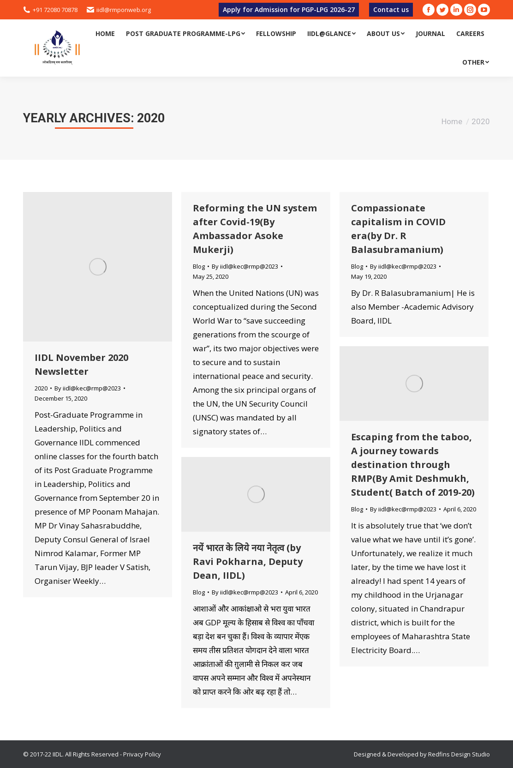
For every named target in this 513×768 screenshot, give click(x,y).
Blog (199, 266)
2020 (41, 388)
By (87, 388)
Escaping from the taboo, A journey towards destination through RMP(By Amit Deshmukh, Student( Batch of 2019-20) (413, 464)
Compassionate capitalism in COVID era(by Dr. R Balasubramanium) (398, 229)
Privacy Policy (142, 754)
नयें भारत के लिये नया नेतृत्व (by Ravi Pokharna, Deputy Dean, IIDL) (248, 561)
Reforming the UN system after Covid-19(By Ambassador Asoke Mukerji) (255, 229)
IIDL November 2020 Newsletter (81, 364)
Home (451, 121)
